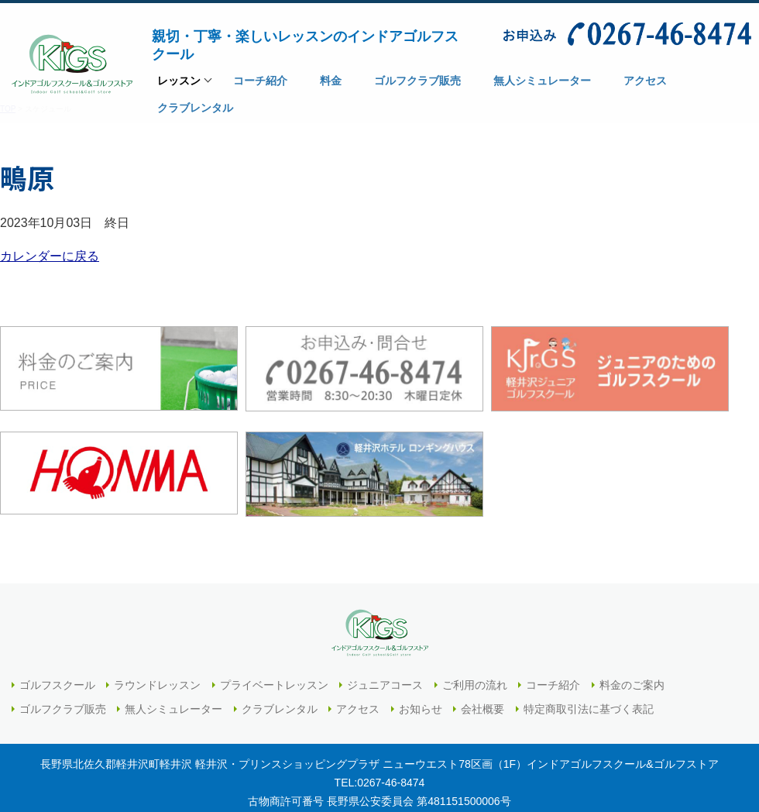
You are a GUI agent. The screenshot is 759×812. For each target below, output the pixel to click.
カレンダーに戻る (49, 256)
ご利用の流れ (474, 685)
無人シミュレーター (173, 709)
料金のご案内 (632, 685)
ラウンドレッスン (157, 685)
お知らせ (420, 709)
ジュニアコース (385, 685)
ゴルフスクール (57, 685)
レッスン (179, 85)
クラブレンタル (280, 709)
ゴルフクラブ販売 (62, 709)
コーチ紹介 (553, 685)
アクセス (358, 709)
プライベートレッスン (274, 685)
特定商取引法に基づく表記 (589, 709)
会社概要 (482, 709)
